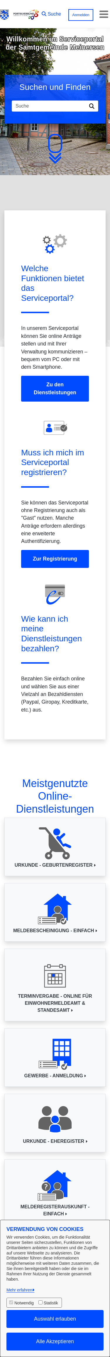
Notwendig (24, 1303)
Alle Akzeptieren (55, 1341)
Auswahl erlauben (55, 1319)
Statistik (51, 1303)
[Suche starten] (92, 106)
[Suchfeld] (49, 106)
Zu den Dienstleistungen (55, 388)
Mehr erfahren (19, 1290)
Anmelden (80, 15)
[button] (51, 12)
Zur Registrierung (55, 559)
